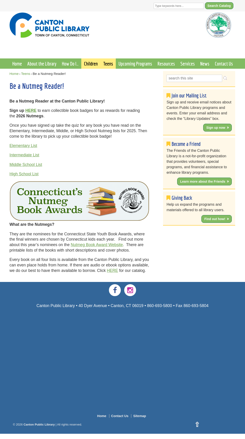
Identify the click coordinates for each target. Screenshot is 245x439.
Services (187, 63)
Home (17, 63)
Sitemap (139, 416)
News (204, 63)
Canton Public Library (39, 424)
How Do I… (70, 63)
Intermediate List (24, 155)
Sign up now (215, 127)
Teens (108, 63)
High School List (24, 174)
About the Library (41, 63)
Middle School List (26, 164)
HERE (31, 110)
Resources (166, 63)
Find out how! (214, 219)
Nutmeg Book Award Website (97, 244)
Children (91, 63)
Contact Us (224, 63)
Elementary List (23, 145)
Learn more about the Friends (202, 181)
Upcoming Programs (135, 63)
